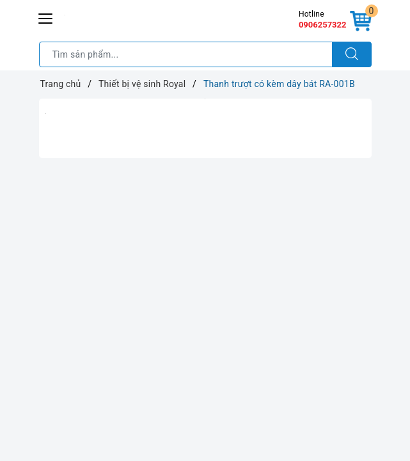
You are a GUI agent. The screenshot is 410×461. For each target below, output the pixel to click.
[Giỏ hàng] (361, 22)
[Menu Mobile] (46, 17)
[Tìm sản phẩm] (186, 54)
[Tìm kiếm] (352, 54)
